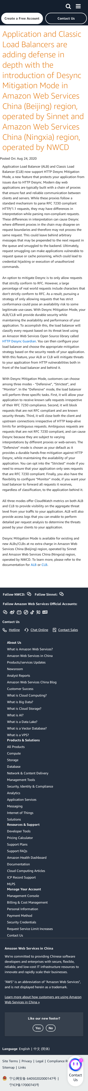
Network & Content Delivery (27, 773)
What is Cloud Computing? (27, 695)
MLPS (11, 884)
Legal (39, 1061)
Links (22, 1067)
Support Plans (17, 844)
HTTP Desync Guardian (19, 341)
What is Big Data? (20, 702)
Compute (14, 753)
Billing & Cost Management (27, 902)
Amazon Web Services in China (30, 656)
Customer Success (20, 689)
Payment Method (19, 915)
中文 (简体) (42, 1049)
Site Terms (10, 1061)
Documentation (18, 864)
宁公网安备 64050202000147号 (32, 1078)
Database (13, 766)
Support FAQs (17, 851)
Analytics (13, 793)
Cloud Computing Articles (26, 871)
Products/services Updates (26, 662)
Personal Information (22, 909)
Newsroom (15, 669)
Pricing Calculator (20, 838)
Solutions (14, 819)
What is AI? (15, 715)
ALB (34, 565)
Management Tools (21, 780)
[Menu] (78, 5)
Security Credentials (21, 922)
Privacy (27, 1061)
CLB (44, 565)
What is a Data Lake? (22, 722)
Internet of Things (20, 813)
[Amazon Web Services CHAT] (75, 1065)
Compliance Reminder (63, 1061)
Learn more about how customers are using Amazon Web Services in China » (43, 999)
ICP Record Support (21, 877)
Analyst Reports (18, 675)
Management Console (23, 896)
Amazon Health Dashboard (26, 857)
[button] (22, 18)
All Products (16, 747)
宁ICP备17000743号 (24, 1085)
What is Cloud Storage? (24, 708)
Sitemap (8, 1067)
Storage (12, 760)
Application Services (21, 799)
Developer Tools (19, 831)
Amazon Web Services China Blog (32, 682)
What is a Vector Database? (27, 728)
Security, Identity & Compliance (30, 786)
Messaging (15, 806)
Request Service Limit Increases (30, 929)
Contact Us (15, 935)
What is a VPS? (18, 735)
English (24, 1049)
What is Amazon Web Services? (30, 649)
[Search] (68, 5)
